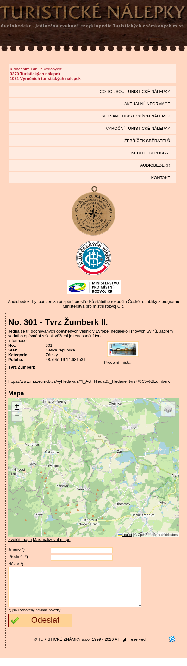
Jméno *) (16, 549)
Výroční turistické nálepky (138, 128)
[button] (17, 407)
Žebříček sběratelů (147, 140)
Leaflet (125, 535)
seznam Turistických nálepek (136, 116)
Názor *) (15, 563)
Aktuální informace (147, 103)
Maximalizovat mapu (52, 539)
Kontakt (160, 177)
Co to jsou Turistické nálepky (135, 91)
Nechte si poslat (150, 153)
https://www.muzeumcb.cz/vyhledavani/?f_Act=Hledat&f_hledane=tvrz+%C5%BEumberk (89, 381)
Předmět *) (18, 556)
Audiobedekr (155, 165)
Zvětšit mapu (20, 539)
